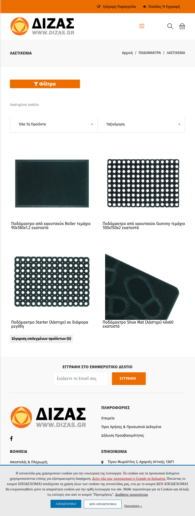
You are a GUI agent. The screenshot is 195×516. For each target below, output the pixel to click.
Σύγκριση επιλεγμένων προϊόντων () (41, 339)
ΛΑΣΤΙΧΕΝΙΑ (176, 53)
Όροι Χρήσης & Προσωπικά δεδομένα (131, 427)
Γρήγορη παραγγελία (116, 7)
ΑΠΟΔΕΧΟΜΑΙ (66, 504)
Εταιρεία (108, 418)
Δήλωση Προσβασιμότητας (122, 435)
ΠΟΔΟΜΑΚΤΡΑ (150, 53)
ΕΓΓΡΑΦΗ (129, 378)
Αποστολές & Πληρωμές (28, 462)
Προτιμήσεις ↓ (133, 505)
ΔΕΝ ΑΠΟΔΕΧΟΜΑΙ (102, 504)
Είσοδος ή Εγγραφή (161, 7)
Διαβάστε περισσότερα (131, 494)
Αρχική (127, 53)
